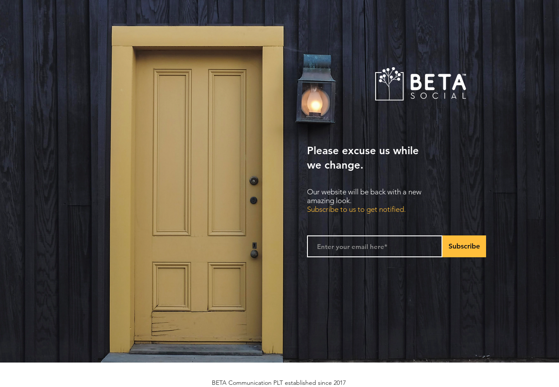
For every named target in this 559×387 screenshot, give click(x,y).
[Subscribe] (464, 246)
